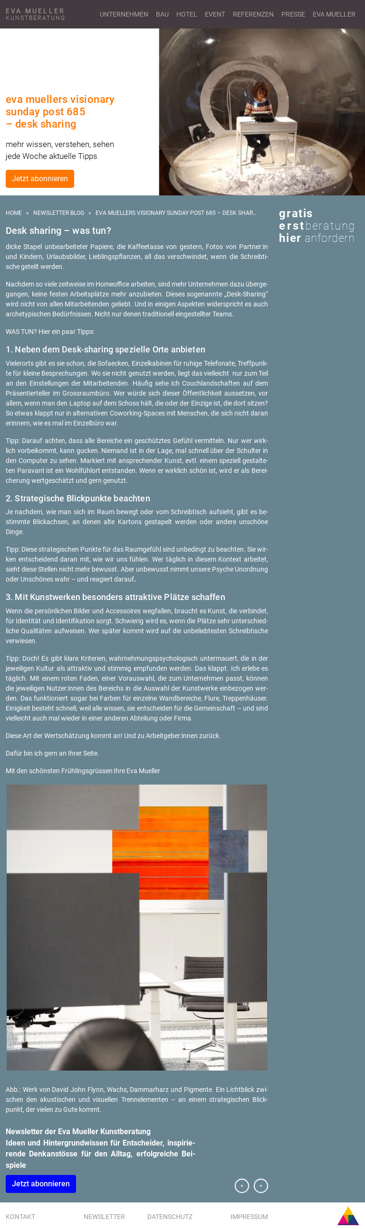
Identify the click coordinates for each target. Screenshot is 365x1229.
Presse (293, 14)
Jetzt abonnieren (40, 178)
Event (215, 14)
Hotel (186, 14)
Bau (162, 14)
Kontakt (20, 1216)
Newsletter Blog (58, 213)
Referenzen (253, 14)
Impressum (249, 1216)
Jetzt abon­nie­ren (41, 1183)
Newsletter (104, 1216)
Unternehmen (124, 14)
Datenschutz (169, 1216)
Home (14, 213)
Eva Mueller (334, 14)
